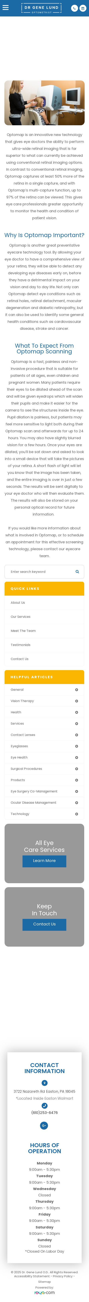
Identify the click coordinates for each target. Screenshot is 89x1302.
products (18, 780)
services (17, 723)
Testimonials (20, 645)
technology (20, 814)
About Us (18, 602)
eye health (19, 757)
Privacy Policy (62, 1276)
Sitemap (44, 1282)
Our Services (20, 616)
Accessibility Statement (32, 1276)
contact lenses (23, 735)
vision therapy (22, 701)
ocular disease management (33, 802)
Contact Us (19, 659)
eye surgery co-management (34, 791)
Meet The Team (23, 631)
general (17, 689)
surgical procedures (26, 768)
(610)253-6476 (44, 1113)
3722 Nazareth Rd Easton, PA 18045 (44, 1091)
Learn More (44, 860)
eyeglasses (19, 746)
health (16, 712)
